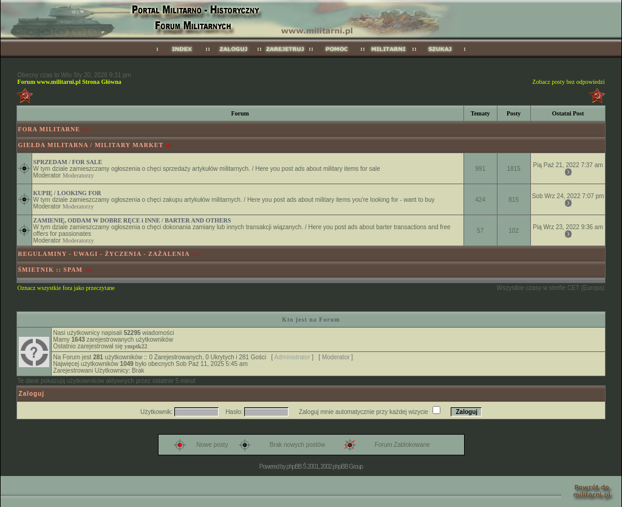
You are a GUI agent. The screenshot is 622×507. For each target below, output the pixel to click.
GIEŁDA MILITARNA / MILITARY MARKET (91, 145)
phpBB (293, 466)
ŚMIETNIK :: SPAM (50, 269)
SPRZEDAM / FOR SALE (68, 162)
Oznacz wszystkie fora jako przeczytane (66, 288)
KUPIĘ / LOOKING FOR (67, 193)
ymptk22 (136, 346)
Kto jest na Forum (311, 319)
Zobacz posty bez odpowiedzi (568, 81)
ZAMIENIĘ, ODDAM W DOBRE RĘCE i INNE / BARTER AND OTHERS (132, 220)
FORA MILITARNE (49, 129)
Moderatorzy (78, 175)
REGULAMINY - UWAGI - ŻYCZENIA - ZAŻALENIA (104, 253)
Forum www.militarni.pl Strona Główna (69, 81)
